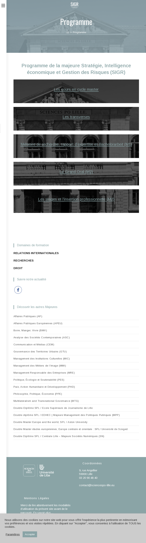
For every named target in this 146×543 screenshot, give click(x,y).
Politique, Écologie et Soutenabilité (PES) (38, 379)
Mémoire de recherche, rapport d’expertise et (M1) (76, 144)
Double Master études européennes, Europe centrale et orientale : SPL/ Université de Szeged (70, 429)
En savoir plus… (43, 512)
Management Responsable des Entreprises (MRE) (44, 372)
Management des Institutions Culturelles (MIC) (41, 358)
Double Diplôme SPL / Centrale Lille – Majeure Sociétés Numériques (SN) (58, 436)
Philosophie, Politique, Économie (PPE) (37, 393)
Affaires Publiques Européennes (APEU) (38, 323)
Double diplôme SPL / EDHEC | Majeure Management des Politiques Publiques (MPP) (66, 415)
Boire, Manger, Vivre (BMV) (30, 330)
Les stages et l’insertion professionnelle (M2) (76, 199)
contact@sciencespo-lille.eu (96, 485)
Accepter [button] (30, 534)
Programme (79, 32)
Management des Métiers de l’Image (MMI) (39, 365)
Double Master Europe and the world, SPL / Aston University (50, 422)
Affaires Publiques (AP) (27, 316)
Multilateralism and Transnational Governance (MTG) (46, 400)
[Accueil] (68, 32)
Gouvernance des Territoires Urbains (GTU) (40, 351)
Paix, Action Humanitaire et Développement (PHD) (44, 386)
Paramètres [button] (13, 534)
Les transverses (76, 117)
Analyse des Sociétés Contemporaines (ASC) (41, 337)
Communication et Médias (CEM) (33, 344)
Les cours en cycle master (76, 89)
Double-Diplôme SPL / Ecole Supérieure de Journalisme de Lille (53, 408)
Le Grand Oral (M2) (76, 172)
